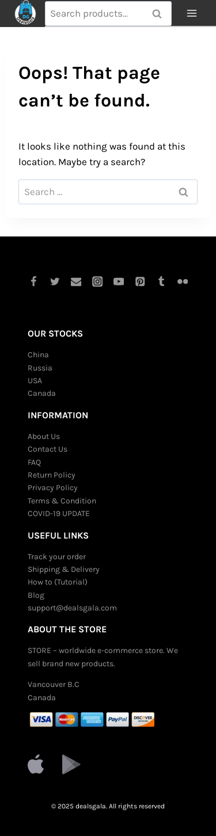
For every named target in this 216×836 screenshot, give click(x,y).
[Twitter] (54, 281)
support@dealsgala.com (72, 608)
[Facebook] (33, 281)
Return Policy (51, 475)
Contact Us (47, 449)
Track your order (57, 557)
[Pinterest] (140, 281)
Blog (36, 595)
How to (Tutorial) (58, 582)
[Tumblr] (161, 281)
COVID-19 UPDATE (59, 513)
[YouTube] (119, 281)
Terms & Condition (62, 501)
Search (161, 13)
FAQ (34, 462)
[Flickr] (183, 281)
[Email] (75, 281)
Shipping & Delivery (64, 569)
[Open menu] (191, 13)
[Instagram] (97, 281)
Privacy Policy (53, 488)
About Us (44, 436)
